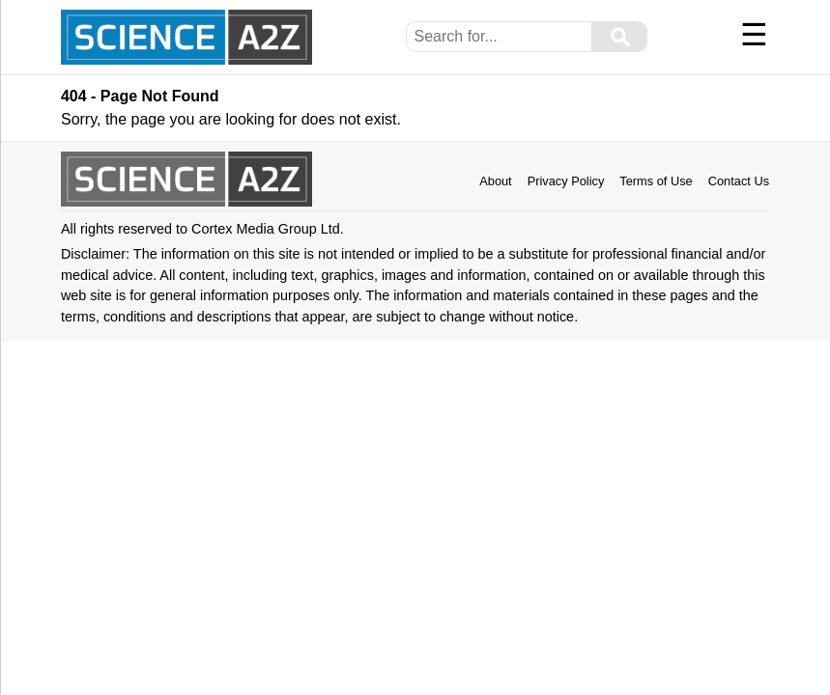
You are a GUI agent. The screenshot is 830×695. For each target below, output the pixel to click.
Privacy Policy (566, 181)
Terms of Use (655, 181)
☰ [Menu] (754, 34)
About (495, 181)
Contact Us (738, 181)
